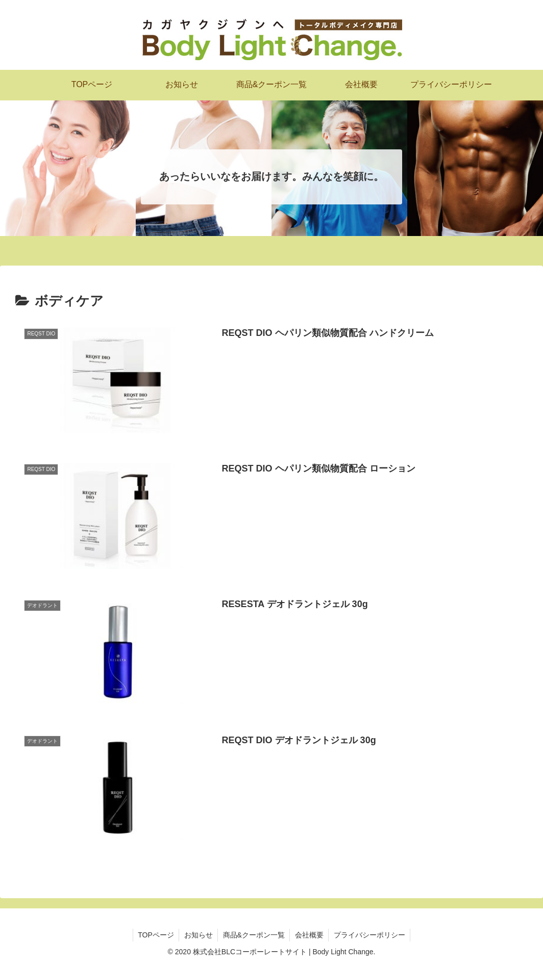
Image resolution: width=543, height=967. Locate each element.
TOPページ (155, 935)
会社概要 (309, 935)
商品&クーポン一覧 (254, 935)
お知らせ (198, 935)
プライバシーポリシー (370, 935)
